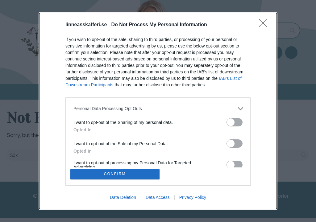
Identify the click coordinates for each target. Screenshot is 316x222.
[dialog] (158, 111)
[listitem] (158, 108)
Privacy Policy (192, 197)
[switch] (235, 121)
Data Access (158, 197)
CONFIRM (115, 174)
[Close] (265, 24)
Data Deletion (123, 197)
